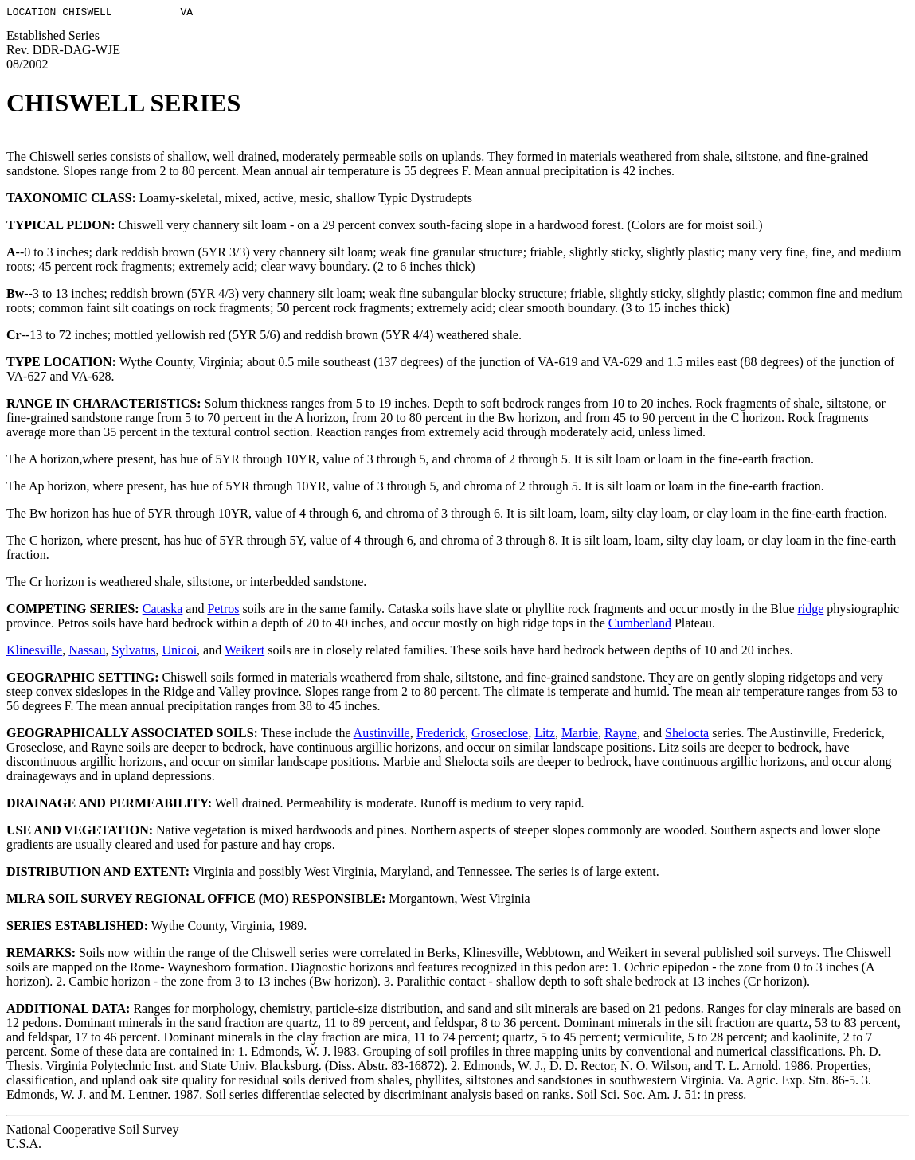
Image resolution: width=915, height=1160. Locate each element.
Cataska (163, 611)
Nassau (86, 652)
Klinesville (34, 652)
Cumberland (639, 625)
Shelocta (687, 735)
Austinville (382, 735)
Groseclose (499, 735)
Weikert (244, 652)
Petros (223, 611)
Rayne (620, 735)
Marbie (579, 735)
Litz (544, 735)
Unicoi (179, 652)
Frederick (440, 735)
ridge (810, 611)
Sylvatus (133, 652)
